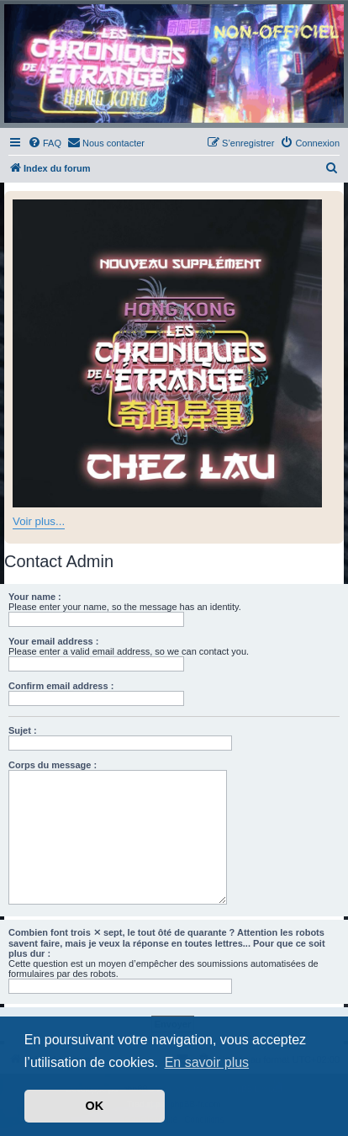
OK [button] (95, 1105)
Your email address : (53, 641)
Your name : (34, 597)
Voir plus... (39, 521)
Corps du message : (52, 765)
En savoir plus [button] (207, 1062)
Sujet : (22, 730)
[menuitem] (44, 143)
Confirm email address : (60, 686)
